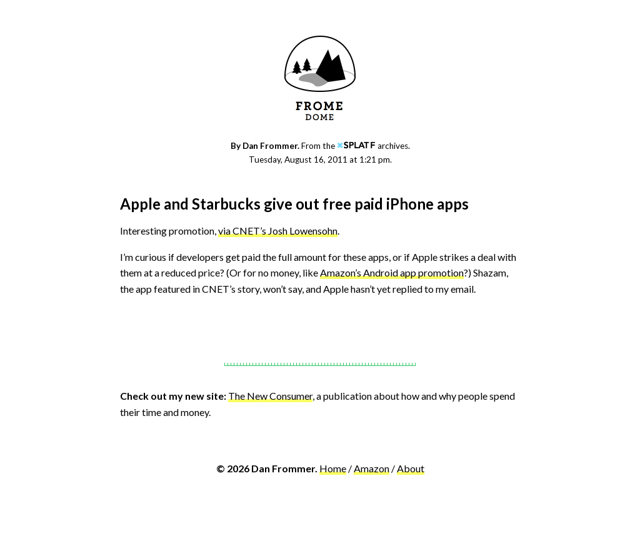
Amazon (371, 468)
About (410, 468)
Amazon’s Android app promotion (392, 272)
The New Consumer (270, 396)
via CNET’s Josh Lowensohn (278, 230)
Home (332, 468)
